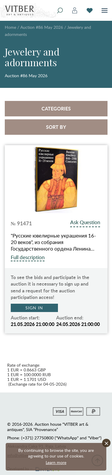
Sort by (56, 127)
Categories (56, 108)
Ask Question (85, 222)
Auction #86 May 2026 (41, 27)
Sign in (34, 308)
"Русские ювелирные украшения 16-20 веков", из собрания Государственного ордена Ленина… (53, 242)
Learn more (56, 462)
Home (10, 27)
